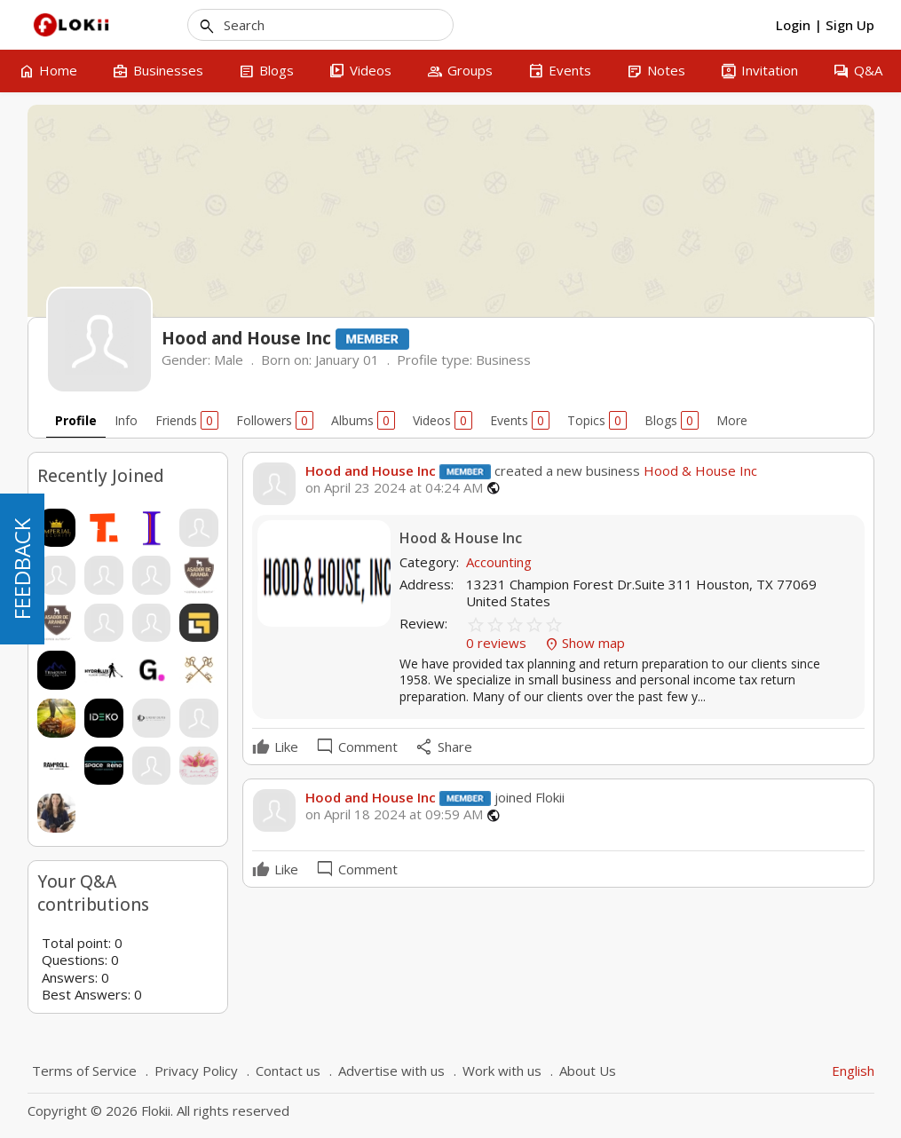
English (853, 1070)
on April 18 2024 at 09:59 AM (394, 814)
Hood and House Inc (370, 470)
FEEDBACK (21, 569)
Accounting (499, 562)
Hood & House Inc (698, 470)
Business (503, 359)
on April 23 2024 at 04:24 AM (394, 487)
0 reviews (498, 643)
